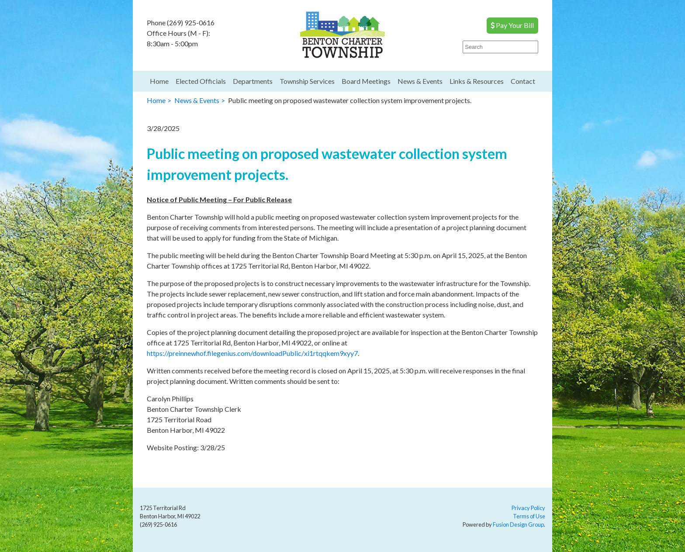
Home (159, 81)
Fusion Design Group (518, 524)
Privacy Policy (528, 507)
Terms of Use (529, 516)
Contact (523, 81)
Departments (253, 81)
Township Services (307, 81)
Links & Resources (477, 81)
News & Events (420, 81)
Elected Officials (201, 81)
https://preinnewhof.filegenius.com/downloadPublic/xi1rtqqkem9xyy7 (252, 353)
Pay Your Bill (512, 25)
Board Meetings (366, 81)
